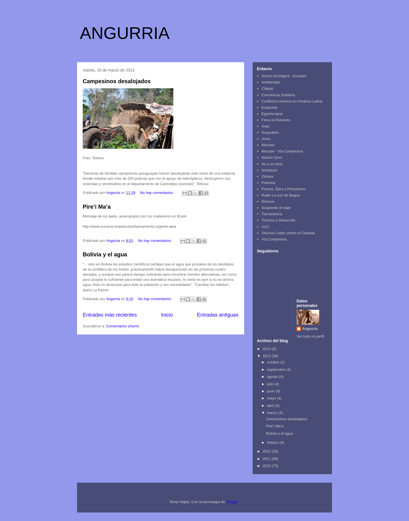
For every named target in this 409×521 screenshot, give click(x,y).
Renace (267, 201)
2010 (267, 466)
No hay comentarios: (157, 193)
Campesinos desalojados (117, 81)
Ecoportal (269, 107)
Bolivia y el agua (105, 254)
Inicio (167, 315)
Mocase (267, 145)
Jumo (265, 139)
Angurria (310, 329)
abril (271, 405)
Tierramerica (271, 214)
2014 (267, 349)
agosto (273, 376)
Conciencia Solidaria (278, 95)
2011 (267, 459)
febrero (273, 442)
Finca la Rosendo (275, 120)
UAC (265, 227)
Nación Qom (271, 157)
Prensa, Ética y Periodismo (283, 189)
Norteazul (269, 170)
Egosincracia (271, 114)
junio (271, 391)
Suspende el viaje (276, 208)
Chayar (267, 88)
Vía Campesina (274, 239)
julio (271, 384)
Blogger (232, 502)
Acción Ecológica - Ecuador (283, 76)
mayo (272, 398)
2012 (267, 451)
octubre (273, 362)
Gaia (265, 126)
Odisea (267, 176)
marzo (272, 413)
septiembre (276, 369)
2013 (267, 356)
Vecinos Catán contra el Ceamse (288, 233)
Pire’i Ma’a (97, 207)
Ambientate (270, 82)
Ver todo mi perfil (310, 336)
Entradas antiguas (217, 315)
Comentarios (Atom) (122, 326)
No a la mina (271, 164)
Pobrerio (268, 183)
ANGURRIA (125, 33)
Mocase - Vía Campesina (282, 151)
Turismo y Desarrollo (278, 220)
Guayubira (269, 132)
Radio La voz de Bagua (280, 195)
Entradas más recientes (110, 315)
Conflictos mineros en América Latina (291, 101)
